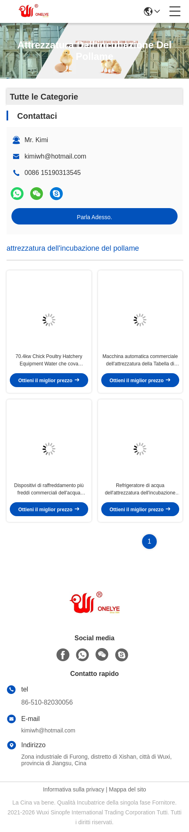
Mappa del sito (127, 789)
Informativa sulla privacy (73, 789)
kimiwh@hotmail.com (55, 156)
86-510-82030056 (47, 702)
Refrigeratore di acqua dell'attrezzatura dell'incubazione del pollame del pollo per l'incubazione (140, 489)
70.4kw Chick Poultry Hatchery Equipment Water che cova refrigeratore (49, 360)
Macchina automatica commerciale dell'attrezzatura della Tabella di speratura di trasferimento (140, 360)
